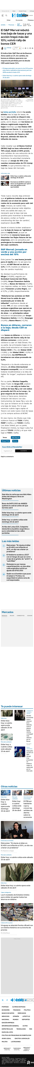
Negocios (5, 1016)
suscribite (25, 15)
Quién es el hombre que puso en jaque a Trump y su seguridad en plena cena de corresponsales (19, 577)
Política (27, 1010)
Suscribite (23, 450)
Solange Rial (7, 48)
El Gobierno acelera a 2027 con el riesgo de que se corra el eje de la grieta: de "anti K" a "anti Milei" (19, 558)
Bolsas (12, 615)
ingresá (31, 15)
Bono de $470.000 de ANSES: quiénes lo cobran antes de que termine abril (15, 505)
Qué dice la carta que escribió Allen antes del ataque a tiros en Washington (16, 496)
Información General (10, 1026)
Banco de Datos (8, 1013)
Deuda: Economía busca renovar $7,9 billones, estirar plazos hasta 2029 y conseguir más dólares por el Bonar (29, 728)
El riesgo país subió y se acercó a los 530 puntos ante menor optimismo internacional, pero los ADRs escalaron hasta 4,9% (18, 70)
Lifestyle (26, 1016)
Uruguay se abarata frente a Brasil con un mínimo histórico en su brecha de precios (17, 927)
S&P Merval (19, 24)
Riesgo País (5, 441)
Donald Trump (22, 11)
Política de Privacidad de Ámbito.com (16, 1035)
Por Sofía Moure (5, 933)
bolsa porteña (10, 112)
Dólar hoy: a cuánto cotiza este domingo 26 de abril (20, 177)
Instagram (11, 1000)
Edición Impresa (8, 1023)
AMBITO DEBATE (26, 1049)
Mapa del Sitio (7, 1032)
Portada (5, 1007)
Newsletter (28, 1000)
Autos (25, 1026)
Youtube (21, 1000)
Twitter (3, 1000)
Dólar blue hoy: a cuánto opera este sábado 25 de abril (6, 725)
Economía (19, 20)
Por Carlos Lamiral (28, 744)
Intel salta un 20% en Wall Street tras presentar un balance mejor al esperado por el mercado (29, 761)
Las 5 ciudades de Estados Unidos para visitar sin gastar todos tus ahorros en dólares (15, 897)
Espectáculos (7, 1029)
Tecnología (21, 1029)
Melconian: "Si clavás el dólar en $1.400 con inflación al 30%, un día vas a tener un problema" (19, 548)
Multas (4, 1042)
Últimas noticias (18, 1007)
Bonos (15, 441)
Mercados (22, 1013)
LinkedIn (16, 1000)
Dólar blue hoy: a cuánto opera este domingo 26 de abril (16, 514)
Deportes (26, 1019)
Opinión (16, 1016)
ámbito (3, 25)
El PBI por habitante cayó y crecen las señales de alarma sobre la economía (28, 809)
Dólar (14, 11)
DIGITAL (7, 1049)
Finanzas (31, 20)
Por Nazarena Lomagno (7, 851)
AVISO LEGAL (6, 1038)
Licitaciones (16, 1042)
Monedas (4, 615)
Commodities (20, 615)
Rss (30, 1029)
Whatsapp (26, 1000)
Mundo (15, 1019)
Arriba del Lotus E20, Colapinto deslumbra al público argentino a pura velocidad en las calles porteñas (15, 530)
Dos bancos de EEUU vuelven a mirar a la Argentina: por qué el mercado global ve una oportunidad (20, 184)
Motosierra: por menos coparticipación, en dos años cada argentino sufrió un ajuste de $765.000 (18, 567)
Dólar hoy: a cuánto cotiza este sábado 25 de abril (6, 747)
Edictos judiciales (22, 1038)
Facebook (7, 1000)
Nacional (5, 1019)
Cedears (29, 615)
